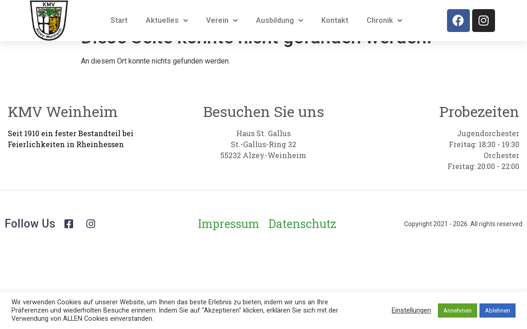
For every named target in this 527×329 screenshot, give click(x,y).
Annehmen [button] (457, 310)
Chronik (384, 20)
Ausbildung (279, 20)
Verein (222, 20)
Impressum (228, 241)
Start (119, 20)
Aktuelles (167, 20)
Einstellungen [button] (411, 310)
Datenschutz (302, 241)
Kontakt (334, 20)
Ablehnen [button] (497, 310)
